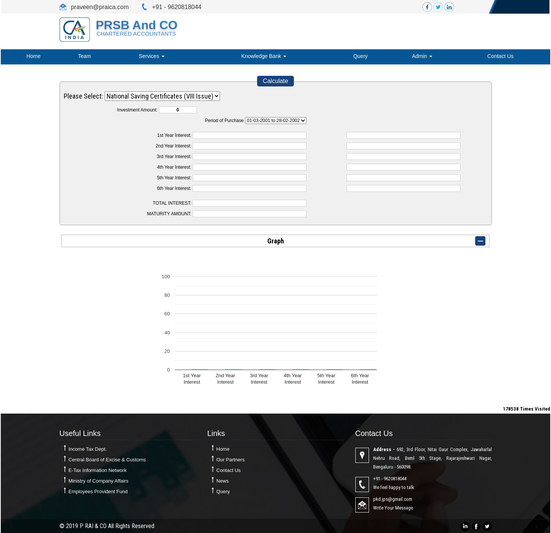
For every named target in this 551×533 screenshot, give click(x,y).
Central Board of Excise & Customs (107, 459)
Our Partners (231, 459)
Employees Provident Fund (98, 491)
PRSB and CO (136, 25)
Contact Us (500, 56)
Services (152, 56)
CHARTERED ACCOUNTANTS (136, 33)
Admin (422, 56)
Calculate (275, 81)
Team (84, 56)
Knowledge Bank (263, 56)
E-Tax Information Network (98, 470)
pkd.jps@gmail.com (392, 499)
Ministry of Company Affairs (99, 481)
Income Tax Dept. (88, 449)
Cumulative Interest (275, 120)
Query (360, 56)
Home (34, 56)
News (223, 481)
